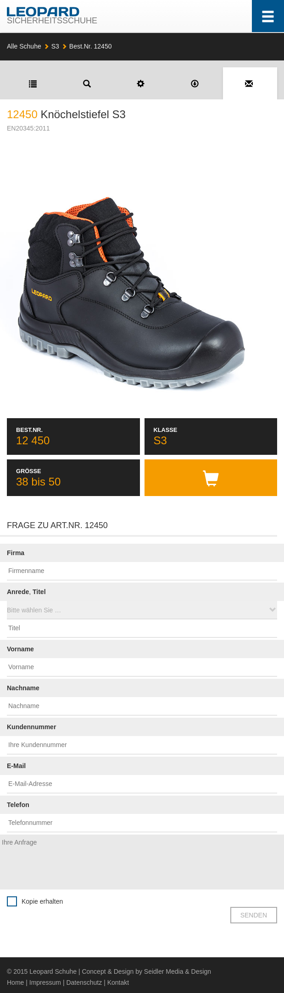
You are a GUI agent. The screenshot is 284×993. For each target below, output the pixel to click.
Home (15, 982)
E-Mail (16, 765)
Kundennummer (31, 727)
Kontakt (118, 982)
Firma (15, 553)
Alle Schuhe (24, 46)
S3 (55, 46)
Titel (39, 591)
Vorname (20, 649)
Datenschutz (84, 982)
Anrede (18, 591)
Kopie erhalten (42, 901)
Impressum (45, 982)
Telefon (18, 804)
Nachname (23, 688)
